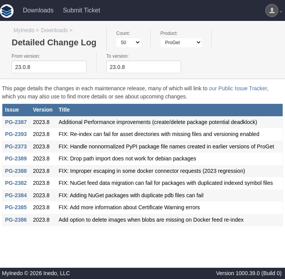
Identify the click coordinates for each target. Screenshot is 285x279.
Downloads (38, 10)
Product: (169, 33)
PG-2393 (16, 134)
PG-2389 (16, 158)
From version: (26, 56)
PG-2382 (16, 183)
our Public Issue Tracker (238, 88)
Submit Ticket (81, 10)
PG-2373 (16, 146)
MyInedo (24, 30)
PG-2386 (16, 220)
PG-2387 (16, 122)
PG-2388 (16, 171)
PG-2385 (16, 207)
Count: (123, 33)
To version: (117, 56)
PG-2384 (16, 195)
